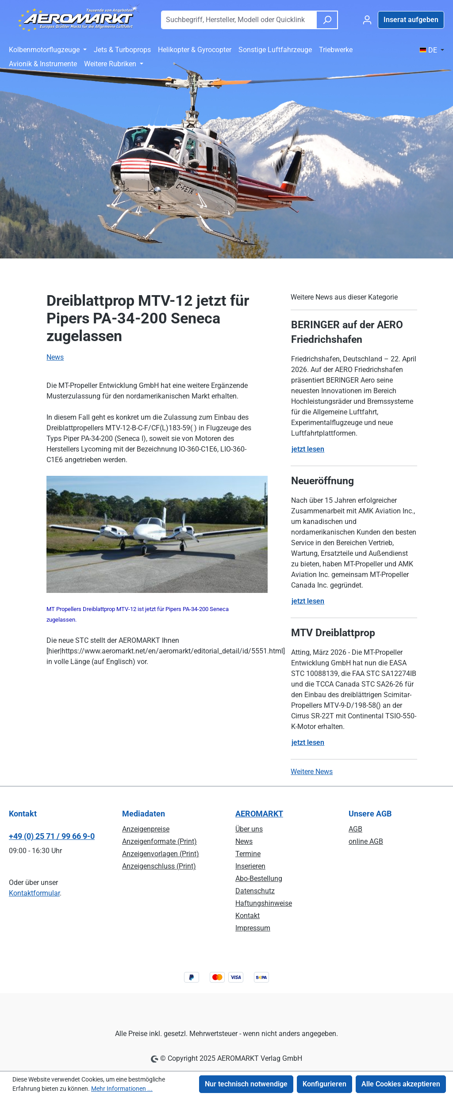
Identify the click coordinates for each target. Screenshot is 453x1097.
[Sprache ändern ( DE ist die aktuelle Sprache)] (431, 50)
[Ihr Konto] (367, 20)
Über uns (249, 829)
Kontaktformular (34, 893)
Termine (248, 854)
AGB (355, 829)
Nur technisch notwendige (246, 1084)
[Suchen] (327, 20)
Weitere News (312, 771)
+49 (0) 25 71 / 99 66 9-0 (52, 836)
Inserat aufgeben (411, 19)
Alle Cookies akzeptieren (400, 1084)
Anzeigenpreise (145, 829)
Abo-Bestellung (258, 878)
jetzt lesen (308, 449)
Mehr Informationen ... (122, 1088)
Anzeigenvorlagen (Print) (160, 854)
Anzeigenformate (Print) (159, 841)
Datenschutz (255, 891)
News (55, 357)
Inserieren (250, 866)
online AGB (366, 841)
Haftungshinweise (263, 903)
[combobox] (238, 20)
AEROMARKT (259, 813)
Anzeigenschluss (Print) (159, 866)
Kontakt (247, 915)
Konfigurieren (324, 1084)
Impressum (252, 928)
